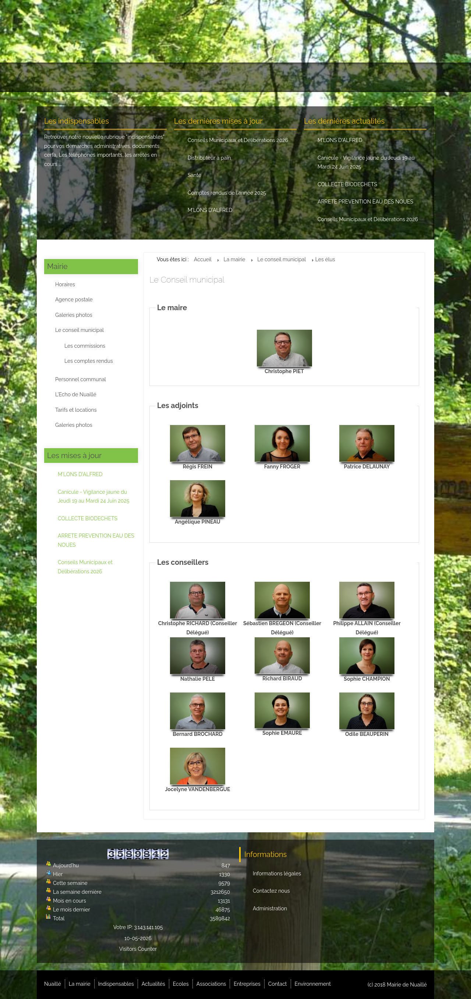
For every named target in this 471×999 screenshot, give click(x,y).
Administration (270, 908)
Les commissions (84, 346)
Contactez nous (271, 891)
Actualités (191, 77)
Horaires (65, 284)
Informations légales (277, 873)
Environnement (399, 77)
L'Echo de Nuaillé (75, 394)
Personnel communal (80, 379)
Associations (268, 77)
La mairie (95, 77)
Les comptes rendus (88, 361)
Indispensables (143, 77)
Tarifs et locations (75, 410)
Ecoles (227, 77)
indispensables (145, 137)
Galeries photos (73, 315)
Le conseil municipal (79, 330)
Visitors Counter (138, 949)
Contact (356, 77)
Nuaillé (59, 77)
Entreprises (315, 77)
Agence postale (74, 299)
